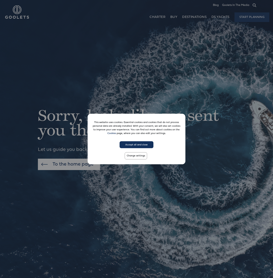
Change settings (136, 156)
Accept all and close (136, 144)
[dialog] (136, 139)
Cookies (111, 133)
